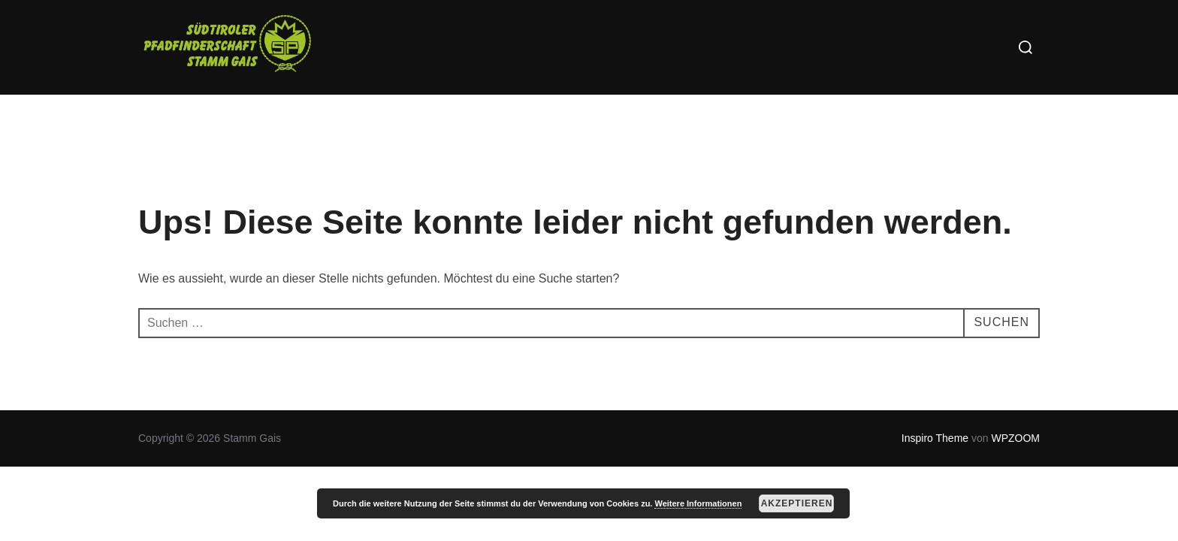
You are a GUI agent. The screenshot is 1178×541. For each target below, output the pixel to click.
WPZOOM (1015, 438)
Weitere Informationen (698, 503)
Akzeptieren (797, 503)
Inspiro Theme (935, 438)
